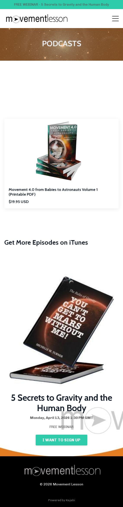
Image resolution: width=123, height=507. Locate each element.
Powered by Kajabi (61, 500)
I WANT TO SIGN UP (61, 440)
